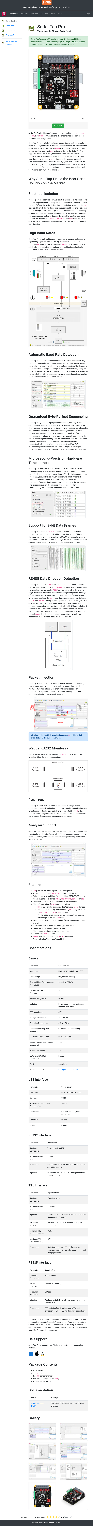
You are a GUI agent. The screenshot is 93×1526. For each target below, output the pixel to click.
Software (23, 14)
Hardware (13, 14)
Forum (52, 14)
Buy (41, 14)
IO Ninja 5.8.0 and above (68, 1070)
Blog (46, 14)
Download (34, 14)
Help (59, 14)
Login (88, 14)
